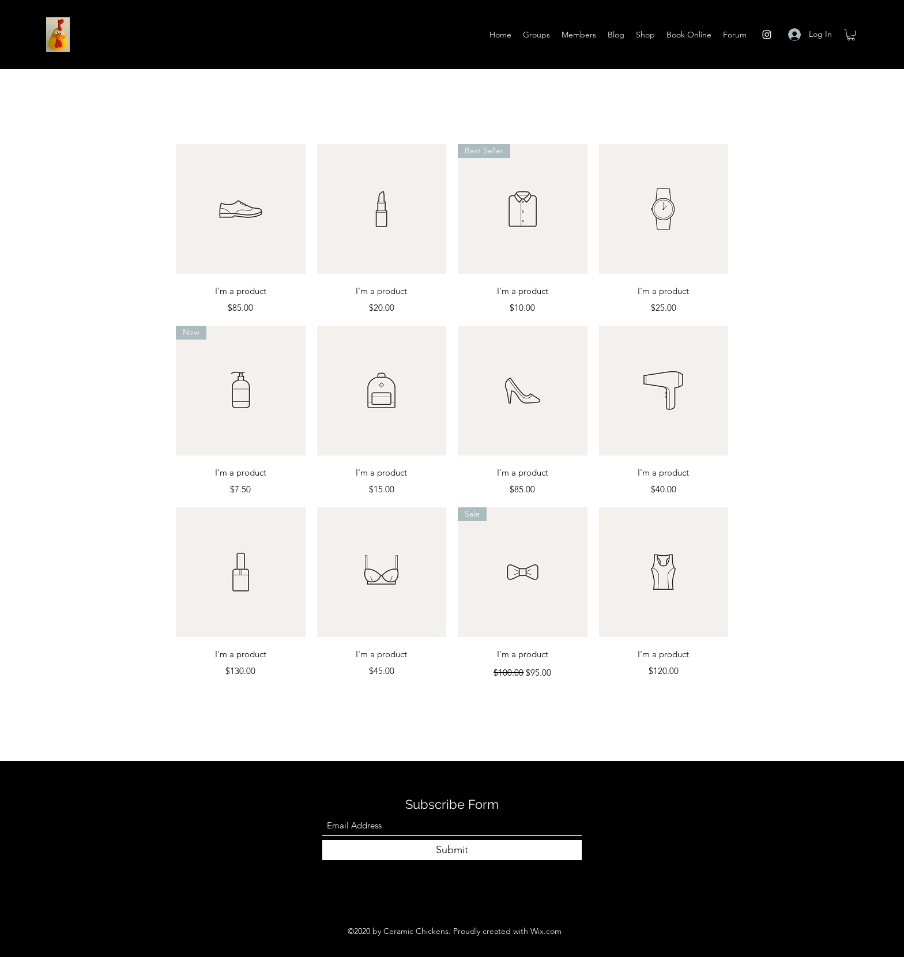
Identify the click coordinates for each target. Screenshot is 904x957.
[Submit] (452, 850)
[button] (851, 34)
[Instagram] (767, 34)
